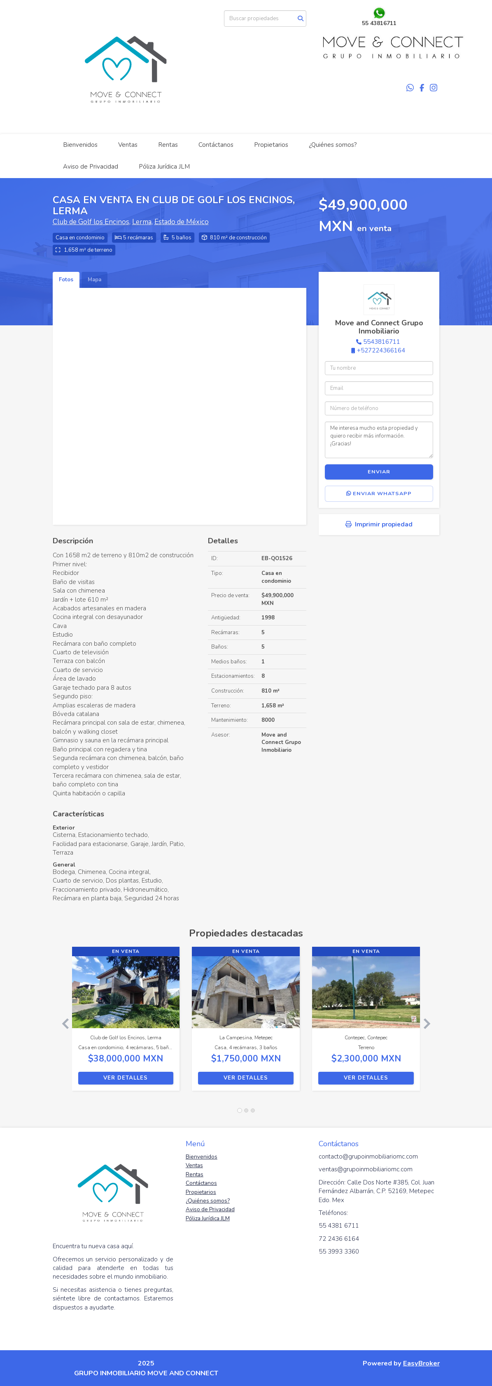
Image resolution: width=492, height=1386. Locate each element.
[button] (62, 1023)
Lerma (142, 222)
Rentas (168, 145)
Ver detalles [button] (125, 1078)
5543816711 (381, 342)
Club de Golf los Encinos (91, 222)
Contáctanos (215, 145)
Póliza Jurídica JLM (164, 166)
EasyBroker (421, 1363)
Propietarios (271, 145)
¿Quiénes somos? (333, 145)
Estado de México (181, 222)
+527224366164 (381, 350)
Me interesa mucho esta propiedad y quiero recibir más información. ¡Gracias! (379, 440)
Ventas (128, 145)
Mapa (94, 279)
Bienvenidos (80, 145)
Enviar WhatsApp (379, 493)
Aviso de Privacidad (90, 166)
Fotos (66, 279)
